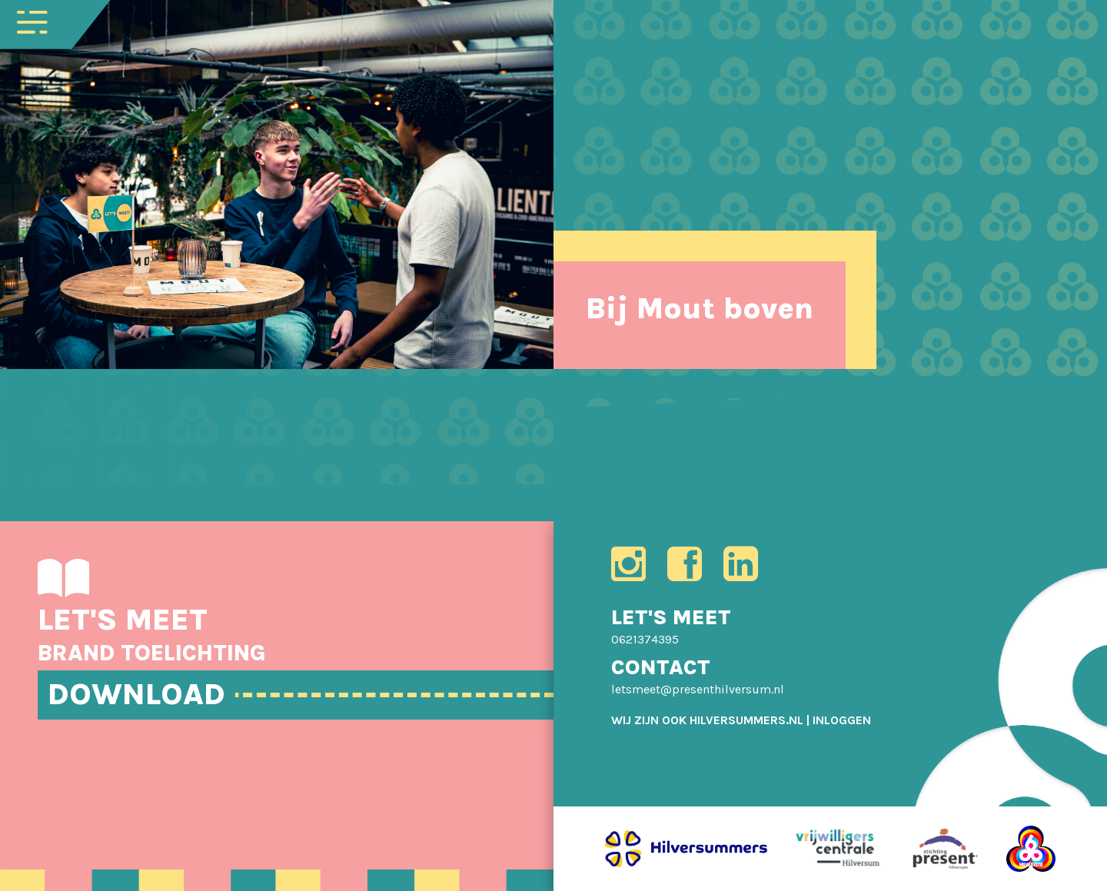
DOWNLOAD (136, 694)
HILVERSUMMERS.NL (746, 720)
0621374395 (645, 639)
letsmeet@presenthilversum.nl (697, 689)
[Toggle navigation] (32, 21)
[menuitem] (842, 720)
